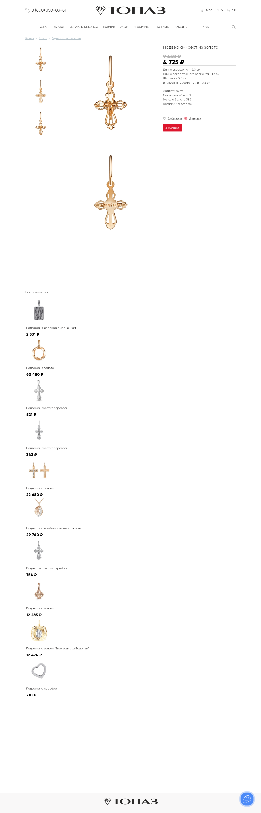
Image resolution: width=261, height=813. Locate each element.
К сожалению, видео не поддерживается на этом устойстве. (89, 255)
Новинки (109, 26)
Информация (142, 26)
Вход (208, 10)
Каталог (59, 26)
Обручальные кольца (84, 26)
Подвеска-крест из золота (66, 38)
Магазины (181, 26)
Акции (124, 26)
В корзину (172, 127)
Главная (43, 26)
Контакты (163, 26)
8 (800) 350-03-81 (49, 10)
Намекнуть (195, 118)
